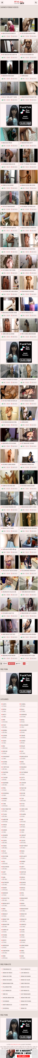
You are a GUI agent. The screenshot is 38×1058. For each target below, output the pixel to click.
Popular (11, 663)
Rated (18, 663)
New (5, 663)
